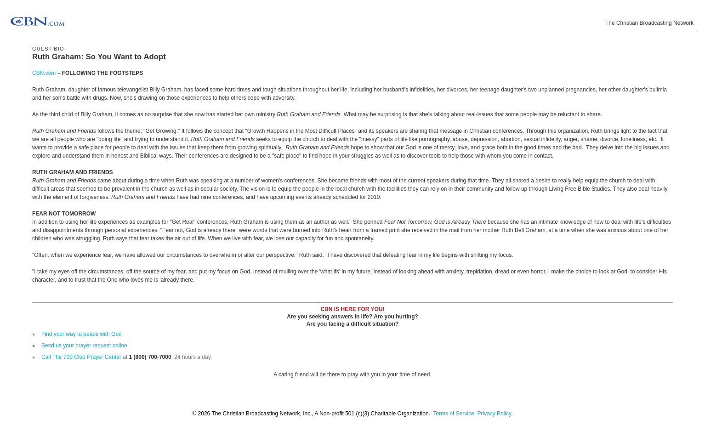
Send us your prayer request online (84, 345)
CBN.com (44, 73)
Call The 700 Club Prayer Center (81, 357)
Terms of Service (453, 413)
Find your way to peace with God (81, 334)
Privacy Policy (494, 413)
